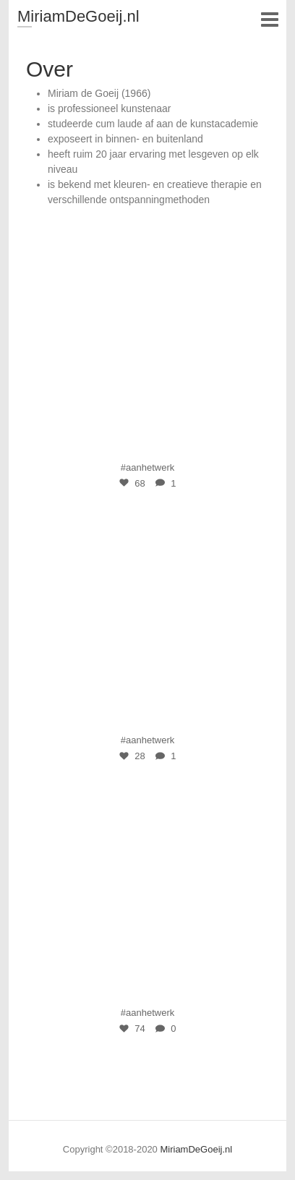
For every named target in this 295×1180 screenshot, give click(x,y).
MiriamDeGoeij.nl (78, 16)
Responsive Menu (269, 19)
